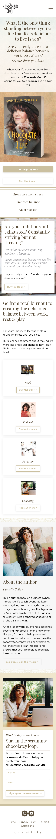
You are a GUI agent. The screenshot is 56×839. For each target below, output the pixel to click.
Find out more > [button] (28, 429)
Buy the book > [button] (28, 181)
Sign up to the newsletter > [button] (25, 793)
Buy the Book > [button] (16, 287)
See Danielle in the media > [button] (22, 662)
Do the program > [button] (28, 169)
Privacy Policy (27, 822)
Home (12, 822)
